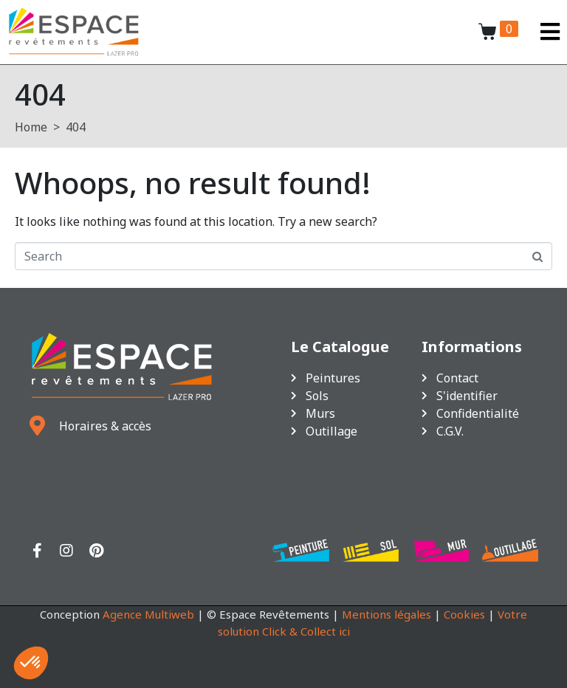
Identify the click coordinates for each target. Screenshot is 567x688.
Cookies (464, 614)
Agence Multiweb (148, 614)
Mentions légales (386, 614)
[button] (31, 663)
